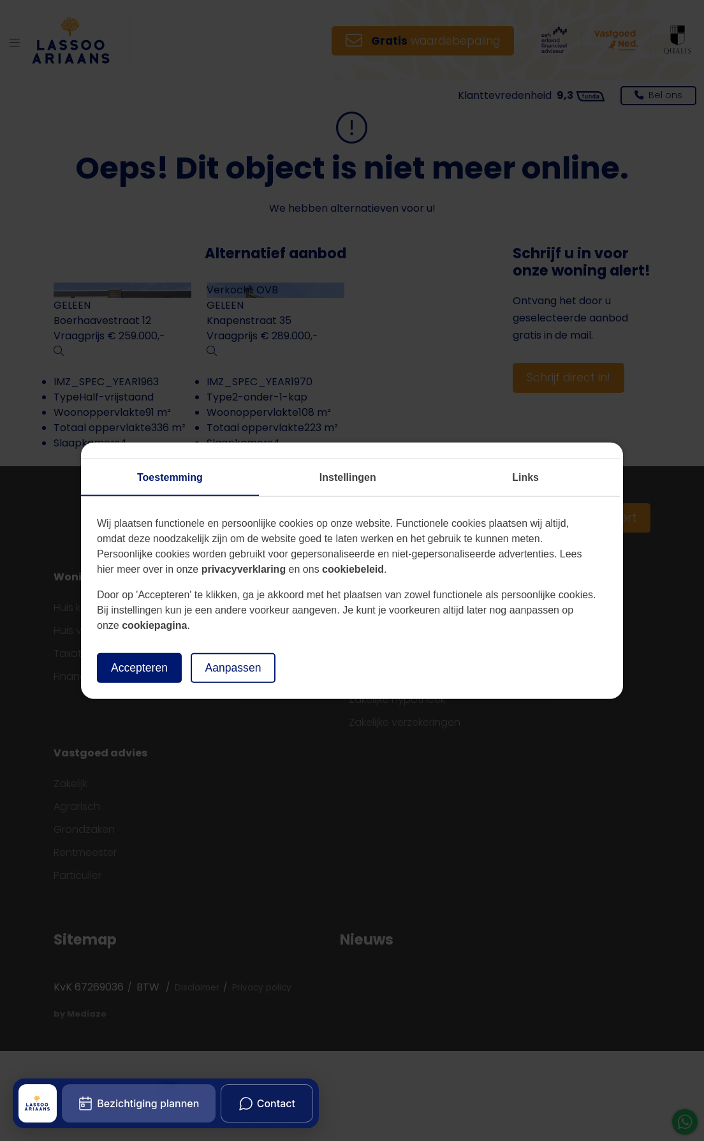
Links (525, 477)
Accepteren (139, 667)
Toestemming (170, 477)
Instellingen (347, 477)
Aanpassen (233, 667)
